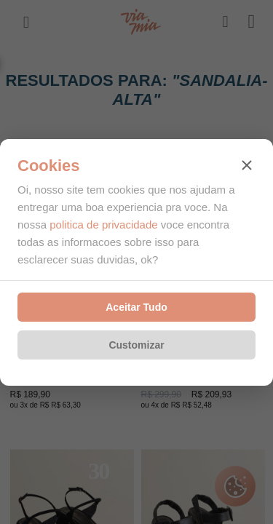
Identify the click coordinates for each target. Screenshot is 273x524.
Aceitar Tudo (136, 307)
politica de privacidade (103, 224)
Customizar (136, 345)
